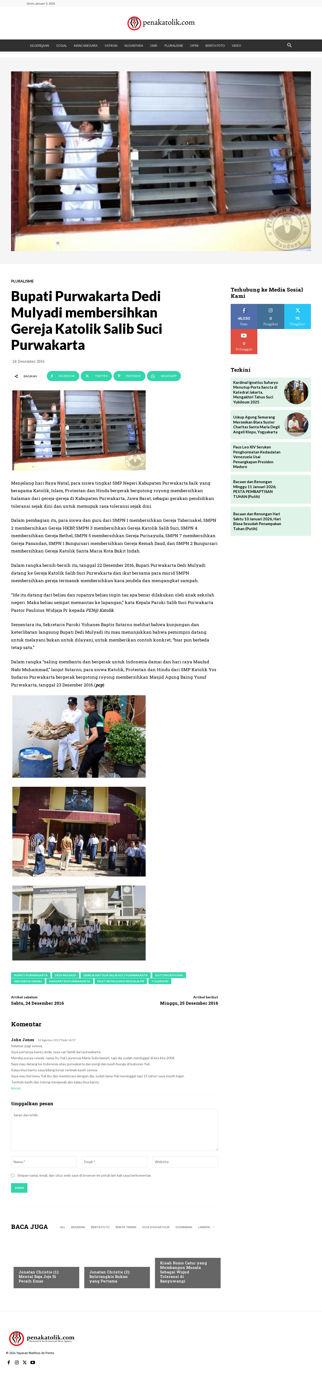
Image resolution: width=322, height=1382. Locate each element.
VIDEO (236, 45)
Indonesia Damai (28, 981)
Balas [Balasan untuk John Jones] (16, 1088)
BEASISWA (78, 1227)
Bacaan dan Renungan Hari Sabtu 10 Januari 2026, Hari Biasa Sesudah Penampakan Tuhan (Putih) (257, 521)
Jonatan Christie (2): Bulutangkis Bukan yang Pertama (109, 1276)
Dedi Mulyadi (65, 975)
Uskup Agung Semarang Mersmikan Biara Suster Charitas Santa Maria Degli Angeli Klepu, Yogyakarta (256, 424)
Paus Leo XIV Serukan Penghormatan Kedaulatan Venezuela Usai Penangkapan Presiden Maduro (256, 457)
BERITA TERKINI (126, 1227)
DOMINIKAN (184, 1227)
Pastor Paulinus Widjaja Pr (120, 981)
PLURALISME (174, 45)
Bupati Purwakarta (31, 975)
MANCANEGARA (86, 45)
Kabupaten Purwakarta (69, 981)
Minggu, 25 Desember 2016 (189, 1003)
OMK (153, 45)
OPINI (194, 45)
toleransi (160, 981)
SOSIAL (61, 45)
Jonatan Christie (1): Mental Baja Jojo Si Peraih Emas (39, 1276)
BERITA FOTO (215, 45)
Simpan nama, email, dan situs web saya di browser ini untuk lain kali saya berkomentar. (84, 1175)
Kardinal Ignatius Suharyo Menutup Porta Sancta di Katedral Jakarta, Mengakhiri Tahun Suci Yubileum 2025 (255, 392)
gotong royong (169, 975)
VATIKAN (111, 45)
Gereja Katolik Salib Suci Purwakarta (115, 975)
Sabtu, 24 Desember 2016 (37, 1003)
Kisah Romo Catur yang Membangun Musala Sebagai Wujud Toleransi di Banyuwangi (183, 1271)
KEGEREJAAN (39, 45)
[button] (289, 45)
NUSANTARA (134, 45)
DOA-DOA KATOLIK (156, 1227)
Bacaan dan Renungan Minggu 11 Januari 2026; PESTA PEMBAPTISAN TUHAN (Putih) (254, 489)
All (62, 1227)
